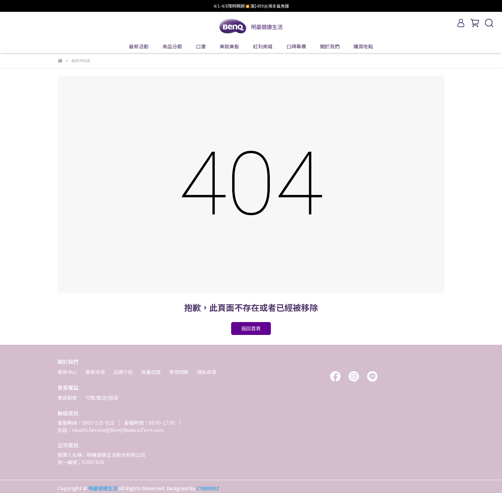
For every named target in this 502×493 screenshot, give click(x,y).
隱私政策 (206, 371)
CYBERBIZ (208, 488)
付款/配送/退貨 (101, 397)
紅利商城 (263, 46)
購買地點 (363, 46)
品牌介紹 (123, 371)
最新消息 (95, 371)
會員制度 (67, 397)
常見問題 (179, 371)
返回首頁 (251, 328)
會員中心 (67, 371)
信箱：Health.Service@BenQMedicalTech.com (111, 430)
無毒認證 (151, 371)
